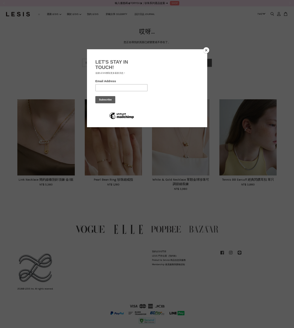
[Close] (206, 50)
